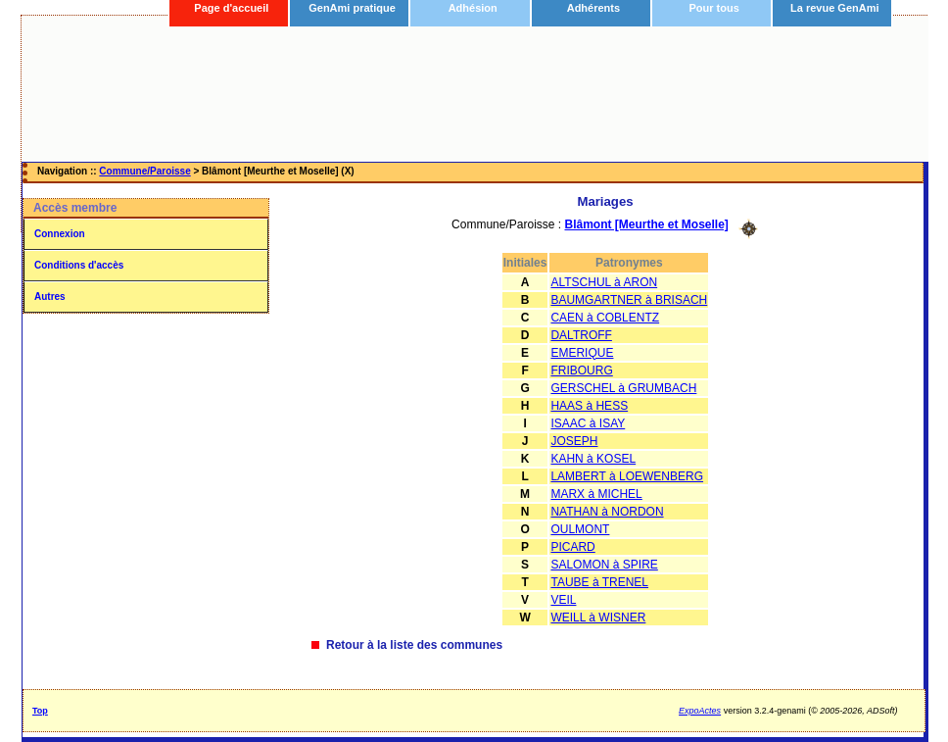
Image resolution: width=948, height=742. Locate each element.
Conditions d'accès (78, 265)
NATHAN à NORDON (606, 512)
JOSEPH (573, 441)
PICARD (572, 547)
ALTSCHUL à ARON (603, 282)
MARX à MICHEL (595, 494)
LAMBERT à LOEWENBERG (626, 476)
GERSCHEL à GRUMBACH (623, 388)
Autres (50, 296)
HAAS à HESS (589, 406)
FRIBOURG (581, 370)
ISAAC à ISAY (587, 423)
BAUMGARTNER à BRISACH (628, 300)
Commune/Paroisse (144, 171)
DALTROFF (580, 335)
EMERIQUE (581, 353)
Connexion (59, 233)
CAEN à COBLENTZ (604, 317)
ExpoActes (700, 711)
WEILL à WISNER (597, 617)
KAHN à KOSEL (593, 459)
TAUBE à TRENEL (599, 582)
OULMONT (579, 529)
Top (40, 711)
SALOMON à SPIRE (603, 564)
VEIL (563, 600)
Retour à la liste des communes (414, 645)
